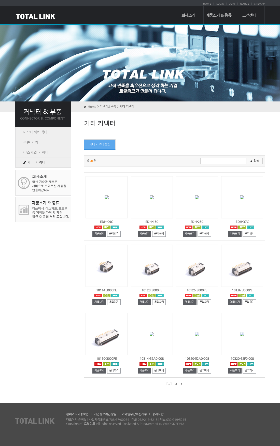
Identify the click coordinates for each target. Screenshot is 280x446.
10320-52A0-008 (197, 358)
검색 (256, 160)
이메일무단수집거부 (134, 414)
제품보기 (99, 233)
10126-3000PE (197, 290)
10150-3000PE (106, 358)
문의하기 (114, 233)
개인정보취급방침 (105, 414)
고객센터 (249, 15)
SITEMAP (259, 3)
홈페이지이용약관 (77, 414)
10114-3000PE (106, 290)
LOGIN (220, 3)
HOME (207, 3)
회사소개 (188, 15)
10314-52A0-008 (152, 358)
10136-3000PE (242, 290)
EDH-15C (151, 222)
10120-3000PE (152, 290)
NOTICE (244, 3)
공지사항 (157, 414)
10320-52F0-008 (242, 358)
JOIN (232, 3)
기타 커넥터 (97, 144)
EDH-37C (242, 222)
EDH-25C (196, 222)
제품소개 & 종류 (218, 15)
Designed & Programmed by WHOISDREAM (153, 423)
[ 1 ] (169, 383)
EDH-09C (106, 222)
